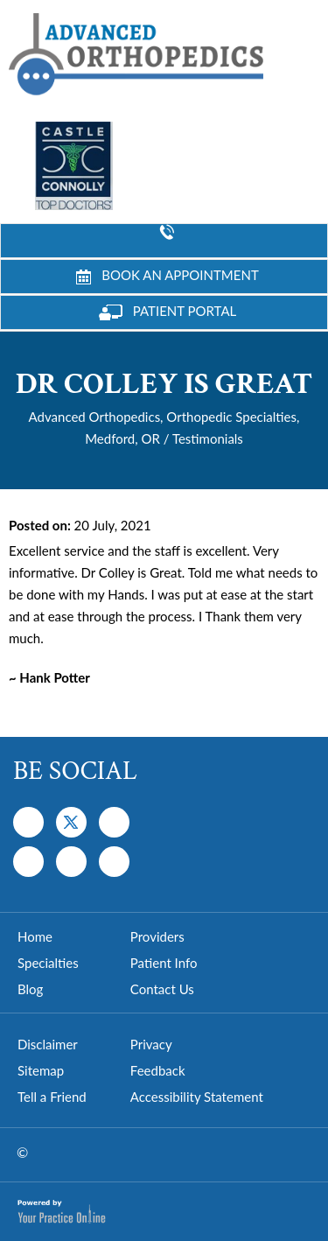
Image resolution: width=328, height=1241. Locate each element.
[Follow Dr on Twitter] (71, 822)
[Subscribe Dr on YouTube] (114, 822)
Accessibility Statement (196, 1096)
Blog (30, 989)
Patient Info (164, 963)
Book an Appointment (167, 275)
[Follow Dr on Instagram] (28, 861)
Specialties (48, 963)
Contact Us (162, 989)
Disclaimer (47, 1044)
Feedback (157, 1070)
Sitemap (40, 1070)
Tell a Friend (52, 1096)
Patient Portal (168, 311)
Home (34, 936)
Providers (157, 936)
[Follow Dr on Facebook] (28, 822)
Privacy (151, 1044)
